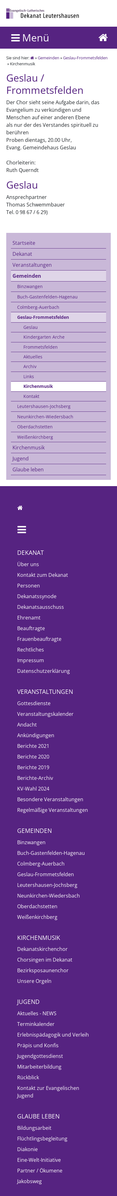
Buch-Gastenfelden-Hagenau (47, 297)
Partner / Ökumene (39, 1170)
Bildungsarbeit (34, 1127)
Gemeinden (48, 58)
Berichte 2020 (33, 756)
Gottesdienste (34, 703)
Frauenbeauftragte (39, 639)
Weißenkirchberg (35, 437)
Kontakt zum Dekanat (42, 574)
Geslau (30, 327)
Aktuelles (32, 357)
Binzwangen (30, 286)
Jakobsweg (29, 1181)
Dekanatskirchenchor (42, 949)
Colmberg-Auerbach (38, 307)
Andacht (27, 724)
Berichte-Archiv (35, 778)
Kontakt (31, 396)
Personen (28, 585)
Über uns (28, 564)
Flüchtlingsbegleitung (42, 1138)
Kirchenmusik (38, 386)
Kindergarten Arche (44, 337)
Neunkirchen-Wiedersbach (45, 417)
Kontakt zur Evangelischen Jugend (48, 1092)
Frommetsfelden (40, 347)
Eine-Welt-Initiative (39, 1159)
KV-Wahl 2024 (33, 788)
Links (28, 376)
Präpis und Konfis (38, 1045)
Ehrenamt (29, 617)
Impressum (30, 660)
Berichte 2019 (33, 767)
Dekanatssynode (36, 596)
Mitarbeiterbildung (39, 1066)
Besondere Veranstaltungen (50, 799)
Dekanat (22, 253)
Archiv (30, 366)
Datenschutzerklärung (43, 671)
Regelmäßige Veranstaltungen (52, 810)
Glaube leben (28, 469)
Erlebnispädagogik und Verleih (53, 1034)
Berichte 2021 (33, 746)
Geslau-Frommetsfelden (85, 58)
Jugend (20, 458)
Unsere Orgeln (34, 981)
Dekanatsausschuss (40, 606)
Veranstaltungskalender (45, 714)
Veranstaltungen (32, 264)
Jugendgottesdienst (40, 1056)
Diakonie (27, 1149)
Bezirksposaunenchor (43, 970)
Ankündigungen (35, 735)
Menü (30, 37)
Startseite (23, 242)
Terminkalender (36, 1024)
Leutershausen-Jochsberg (44, 406)
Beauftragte (31, 628)
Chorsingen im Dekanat (44, 959)
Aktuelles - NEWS (36, 1013)
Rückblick (28, 1077)
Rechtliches (30, 649)
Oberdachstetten (35, 427)
